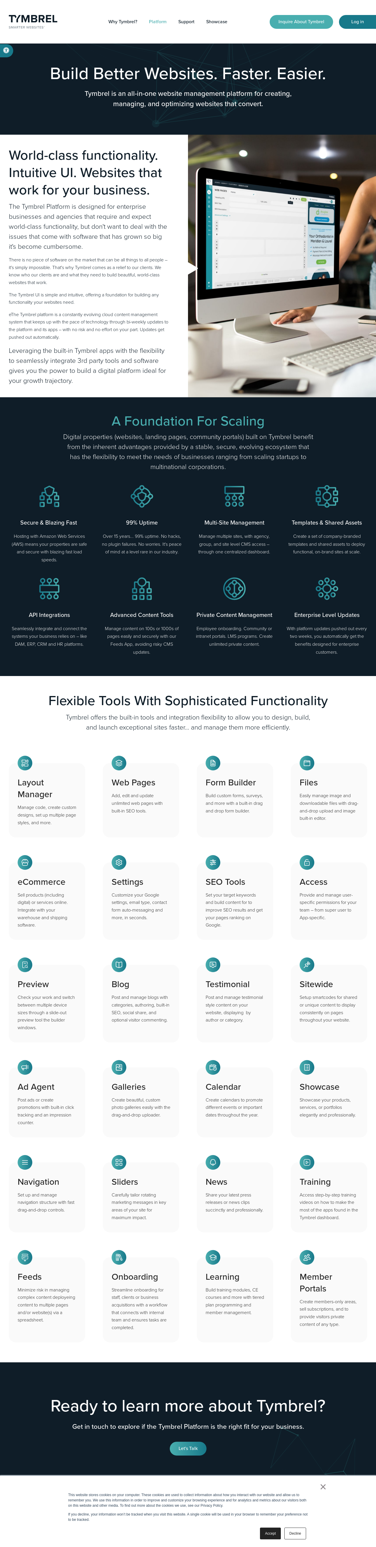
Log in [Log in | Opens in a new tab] (357, 21)
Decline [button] (295, 1533)
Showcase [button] (216, 21)
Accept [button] (270, 1533)
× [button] (323, 1486)
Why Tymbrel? (122, 21)
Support (186, 21)
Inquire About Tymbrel (301, 21)
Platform (158, 21)
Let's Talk (188, 1448)
